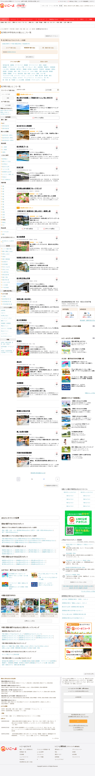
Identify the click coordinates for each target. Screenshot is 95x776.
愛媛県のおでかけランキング (10, 639)
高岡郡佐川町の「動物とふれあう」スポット (74, 603)
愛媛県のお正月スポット (23, 564)
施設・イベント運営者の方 (26, 749)
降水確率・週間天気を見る (87, 320)
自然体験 (3, 310)
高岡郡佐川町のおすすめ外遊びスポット (73, 618)
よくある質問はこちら (78, 727)
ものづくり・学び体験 (6, 328)
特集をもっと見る (90, 393)
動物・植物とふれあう (23, 646)
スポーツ (3, 313)
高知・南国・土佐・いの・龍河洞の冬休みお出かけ (16, 530)
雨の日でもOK (71, 5)
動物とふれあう (80, 5)
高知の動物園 (12, 683)
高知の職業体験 (43, 687)
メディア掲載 (40, 757)
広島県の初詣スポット (49, 550)
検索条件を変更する (51, 485)
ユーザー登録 (4, 716)
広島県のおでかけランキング (44, 636)
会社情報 (74, 754)
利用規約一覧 (23, 752)
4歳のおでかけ (69, 499)
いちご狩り (6, 69)
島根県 (76, 586)
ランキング (41, 19)
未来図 (73, 752)
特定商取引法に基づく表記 (26, 762)
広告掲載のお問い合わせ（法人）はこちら (78, 716)
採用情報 (57, 757)
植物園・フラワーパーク (10, 67)
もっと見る (54, 738)
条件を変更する (29, 57)
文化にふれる (44, 646)
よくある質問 (40, 752)
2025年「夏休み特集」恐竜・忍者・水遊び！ (7, 343)
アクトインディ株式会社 (73, 746)
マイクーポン (62, 1)
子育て (82, 19)
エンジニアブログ (59, 759)
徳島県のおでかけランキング (27, 637)
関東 (14, 22)
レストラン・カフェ (19, 75)
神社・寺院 (17, 71)
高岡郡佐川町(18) (11, 52)
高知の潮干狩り (36, 702)
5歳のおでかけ (86, 499)
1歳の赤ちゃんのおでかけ (86, 492)
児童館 (5, 73)
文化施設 (10, 71)
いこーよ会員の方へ (78, 729)
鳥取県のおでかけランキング (33, 634)
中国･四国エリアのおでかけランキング (13, 634)
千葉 (23, 22)
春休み (65, 5)
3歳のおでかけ (86, 495)
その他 (43, 80)
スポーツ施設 (34, 71)
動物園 (26, 65)
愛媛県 (81, 588)
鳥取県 (71, 586)
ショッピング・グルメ (6, 318)
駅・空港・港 (6, 80)
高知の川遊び (4, 693)
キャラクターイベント (6, 336)
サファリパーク (33, 65)
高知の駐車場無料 (28, 691)
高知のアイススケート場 (25, 702)
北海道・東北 (3, 22)
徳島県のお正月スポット (38, 562)
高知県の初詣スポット (8, 553)
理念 (56, 752)
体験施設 (47, 69)
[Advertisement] (38, 404)
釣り (35, 67)
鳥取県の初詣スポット (8, 550)
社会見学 (35, 69)
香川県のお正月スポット (9, 564)
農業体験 (12, 69)
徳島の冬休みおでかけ (49, 540)
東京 (16, 22)
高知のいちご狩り (45, 702)
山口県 (91, 586)
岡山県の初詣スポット (35, 550)
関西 (45, 22)
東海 (30, 22)
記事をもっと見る (30, 621)
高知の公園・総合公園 (49, 691)
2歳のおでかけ (69, 495)
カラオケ (20, 77)
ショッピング (30, 75)
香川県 (76, 588)
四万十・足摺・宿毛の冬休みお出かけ (42, 530)
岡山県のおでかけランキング (27, 636)
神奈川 (19, 22)
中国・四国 (59, 22)
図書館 (10, 73)
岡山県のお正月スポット (38, 560)
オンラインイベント (27, 19)
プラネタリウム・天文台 (10, 77)
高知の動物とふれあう (25, 687)
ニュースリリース (24, 757)
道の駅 (46, 75)
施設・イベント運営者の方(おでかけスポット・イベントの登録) (25, 716)
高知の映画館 (26, 697)
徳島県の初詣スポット (21, 552)
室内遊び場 (6, 65)
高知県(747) (26, 43)
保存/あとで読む (72, 1)
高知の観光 (50, 683)
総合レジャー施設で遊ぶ (9, 646)
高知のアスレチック (38, 691)
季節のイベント (4, 326)
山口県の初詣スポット (8, 552)
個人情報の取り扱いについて (78, 714)
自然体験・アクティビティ (32, 80)
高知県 (85, 588)
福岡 (71, 22)
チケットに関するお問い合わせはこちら (78, 725)
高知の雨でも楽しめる (6, 697)
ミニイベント (4, 333)
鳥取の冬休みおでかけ (25, 538)
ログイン (92, 1)
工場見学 (41, 69)
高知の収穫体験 (35, 687)
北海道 (9, 22)
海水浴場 (20, 73)
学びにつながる (34, 646)
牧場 (40, 65)
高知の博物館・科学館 (35, 697)
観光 (50, 75)
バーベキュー (29, 67)
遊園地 (12, 65)
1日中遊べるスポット (90, 5)
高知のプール (43, 683)
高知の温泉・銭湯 (5, 702)
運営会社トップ (58, 749)
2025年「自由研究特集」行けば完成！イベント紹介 (7, 351)
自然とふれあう (6, 648)
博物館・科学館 (27, 69)
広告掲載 (22, 754)
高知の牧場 (36, 683)
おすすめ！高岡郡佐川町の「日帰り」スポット (75, 599)
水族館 (44, 65)
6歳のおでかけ (69, 502)
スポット (4, 19)
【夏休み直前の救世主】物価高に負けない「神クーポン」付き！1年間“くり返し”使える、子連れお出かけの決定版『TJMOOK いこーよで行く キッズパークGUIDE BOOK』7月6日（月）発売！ (34, 723)
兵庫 (53, 22)
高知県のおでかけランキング (27, 639)
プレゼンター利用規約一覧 (43, 749)
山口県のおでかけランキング (10, 637)
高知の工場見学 (5, 687)
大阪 (48, 22)
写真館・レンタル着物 (18, 80)
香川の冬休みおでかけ (8, 542)
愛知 (33, 22)
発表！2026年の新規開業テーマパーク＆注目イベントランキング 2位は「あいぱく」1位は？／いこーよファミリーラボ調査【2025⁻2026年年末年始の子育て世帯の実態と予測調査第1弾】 (33, 729)
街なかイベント (4, 331)
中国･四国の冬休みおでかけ (9, 538)
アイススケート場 (8, 75)
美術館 (5, 71)
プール (15, 73)
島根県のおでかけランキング (10, 636)
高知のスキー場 (14, 702)
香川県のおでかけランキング (44, 637)
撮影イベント (4, 320)
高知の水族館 (53, 697)
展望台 (53, 69)
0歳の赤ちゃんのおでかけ (70, 492)
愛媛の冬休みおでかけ (21, 542)
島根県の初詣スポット (21, 550)
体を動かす (24, 648)
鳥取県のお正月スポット (9, 560)
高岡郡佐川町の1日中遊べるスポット (72, 610)
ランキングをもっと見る (88, 591)
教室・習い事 (39, 75)
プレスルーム (40, 754)
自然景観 (40, 67)
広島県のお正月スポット (9, 562)
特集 (90, 19)
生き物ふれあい (4, 315)
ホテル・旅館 (35, 73)
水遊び (31, 648)
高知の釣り (29, 683)
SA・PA (46, 77)
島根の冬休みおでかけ (38, 538)
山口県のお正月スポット (23, 562)
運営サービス (58, 754)
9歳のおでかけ (86, 506)
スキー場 (42, 73)
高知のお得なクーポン (6, 691)
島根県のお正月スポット (23, 560)
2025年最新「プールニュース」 (7, 347)
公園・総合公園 (43, 71)
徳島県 (71, 588)
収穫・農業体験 (16, 648)
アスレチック (25, 71)
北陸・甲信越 (39, 22)
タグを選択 (8, 105)
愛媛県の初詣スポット (49, 552)
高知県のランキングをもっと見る (78, 582)
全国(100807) (6, 43)
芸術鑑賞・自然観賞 (6, 323)
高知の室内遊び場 (17, 697)
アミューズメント (29, 77)
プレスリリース (76, 757)
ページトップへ (89, 673)
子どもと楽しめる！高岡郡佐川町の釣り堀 (74, 614)
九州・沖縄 (66, 22)
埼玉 (26, 22)
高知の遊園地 (4, 683)
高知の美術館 (45, 697)
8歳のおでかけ (69, 506)
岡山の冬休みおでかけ (8, 540)
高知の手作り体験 (14, 687)
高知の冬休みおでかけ (35, 542)
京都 (51, 22)
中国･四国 (66, 586)
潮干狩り (19, 69)
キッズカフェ (39, 77)
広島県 (86, 586)
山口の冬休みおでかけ (35, 540)
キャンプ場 (21, 67)
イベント (13, 19)
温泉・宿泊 (37, 648)
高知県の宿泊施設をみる (38, 473)
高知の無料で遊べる (18, 691)
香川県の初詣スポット (35, 552)
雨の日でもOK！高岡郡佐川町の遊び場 (73, 606)
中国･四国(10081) (16, 43)
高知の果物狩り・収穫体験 (7, 703)
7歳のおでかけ (86, 502)
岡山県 (81, 586)
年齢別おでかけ (53, 19)
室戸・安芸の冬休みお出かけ (10, 532)
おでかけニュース (69, 19)
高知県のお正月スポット (38, 564)
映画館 (51, 71)
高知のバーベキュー (21, 683)
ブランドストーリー (77, 749)
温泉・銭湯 (27, 73)
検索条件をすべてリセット (52, 36)
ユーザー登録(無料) (83, 1)
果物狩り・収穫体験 (49, 67)
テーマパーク (19, 65)
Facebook (22, 759)
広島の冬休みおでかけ (21, 540)
